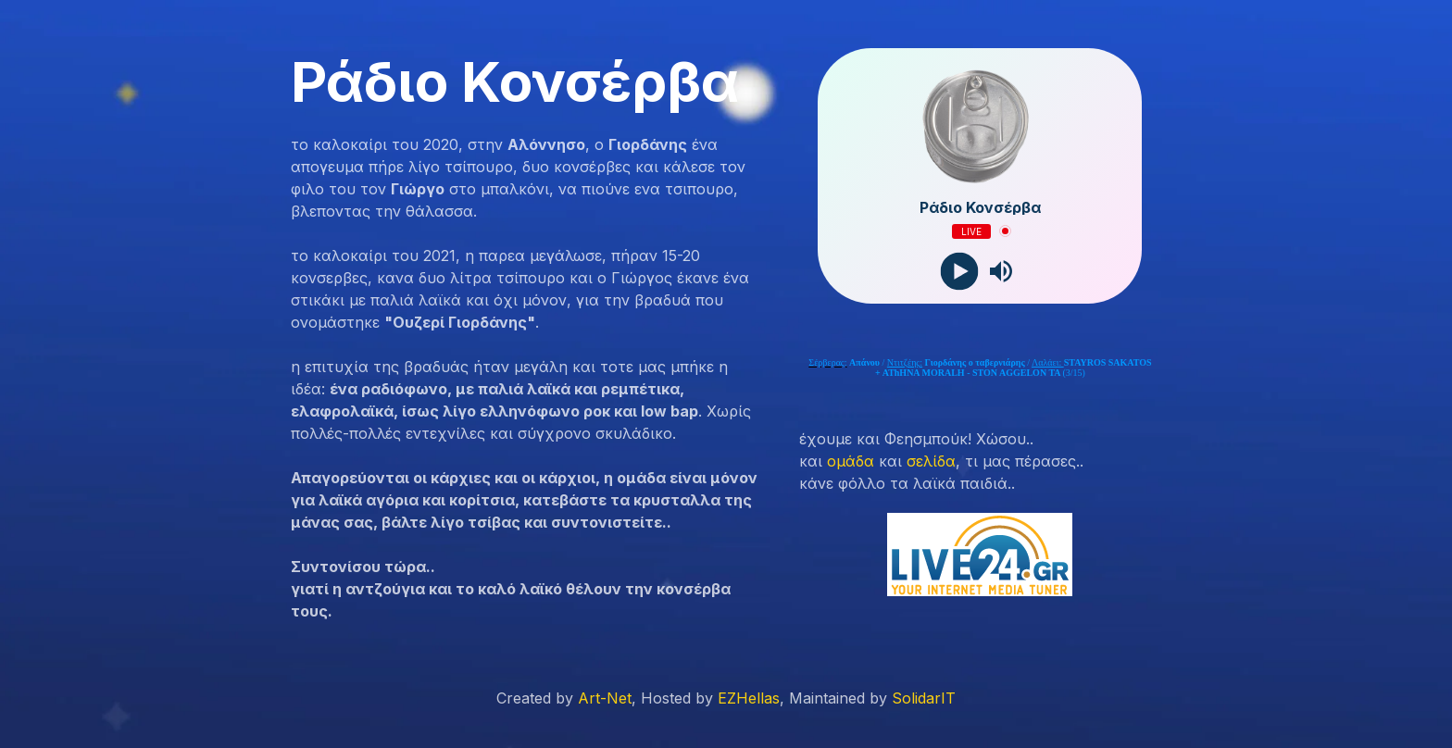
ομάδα (850, 461)
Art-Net (605, 698)
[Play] (959, 270)
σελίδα (931, 461)
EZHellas (749, 698)
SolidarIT (924, 698)
